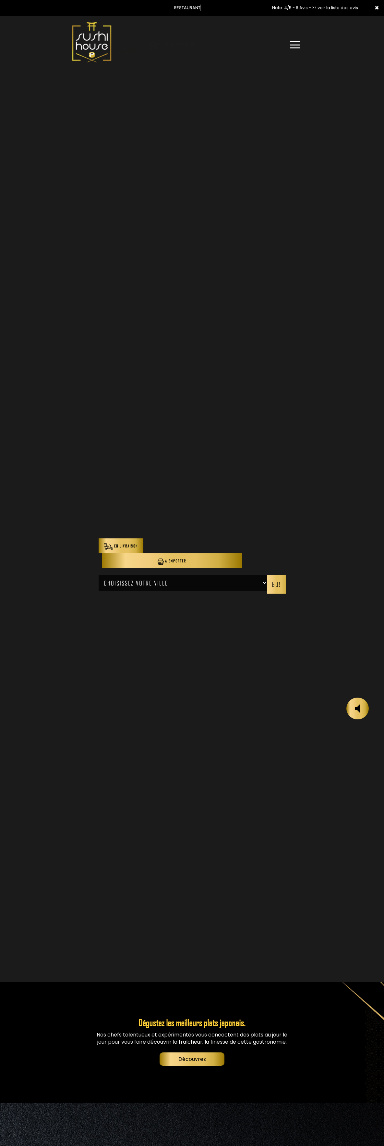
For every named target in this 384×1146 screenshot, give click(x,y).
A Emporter (172, 561)
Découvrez (192, 1059)
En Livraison (121, 546)
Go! (276, 584)
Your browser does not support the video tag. (192, 130)
